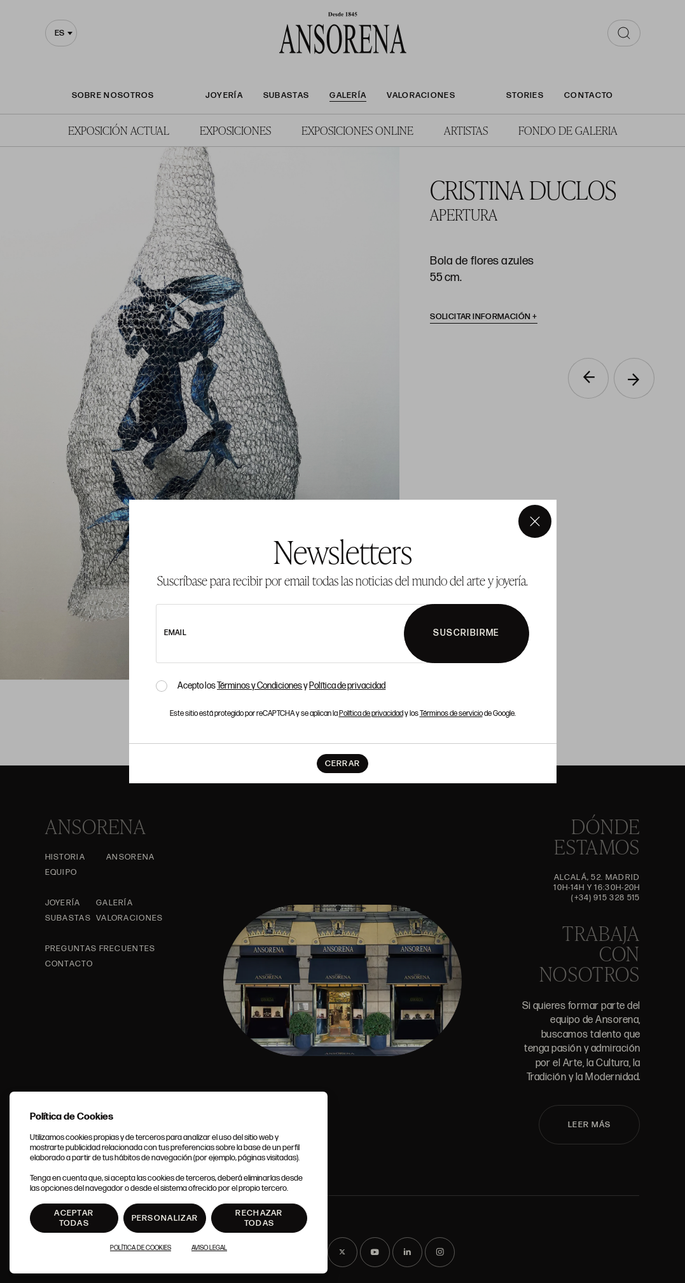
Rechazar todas (258, 1218)
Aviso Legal (209, 1248)
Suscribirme (466, 633)
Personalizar (165, 1218)
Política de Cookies (140, 1248)
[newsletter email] (314, 633)
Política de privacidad (347, 685)
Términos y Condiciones (259, 685)
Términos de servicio (451, 713)
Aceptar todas (73, 1218)
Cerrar (343, 763)
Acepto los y (281, 686)
